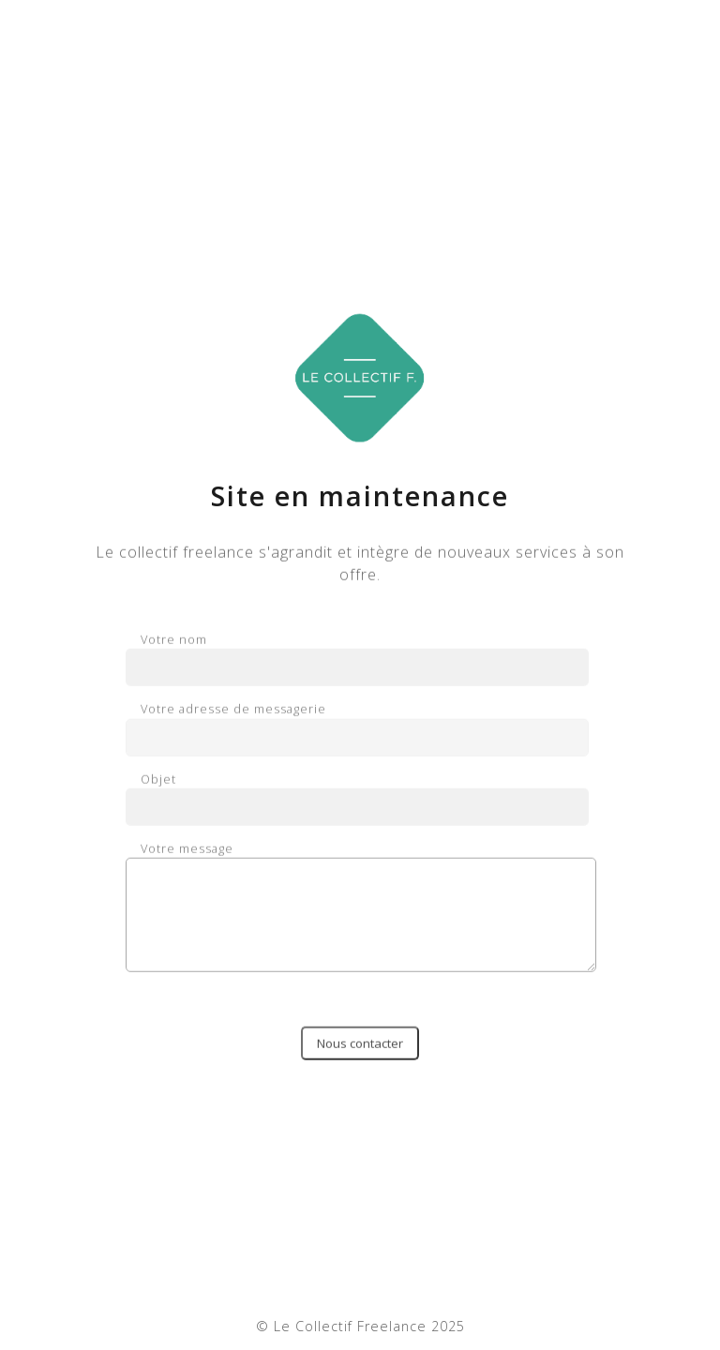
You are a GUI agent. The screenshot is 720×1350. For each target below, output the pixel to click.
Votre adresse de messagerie (357, 729)
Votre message (360, 913)
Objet (357, 798)
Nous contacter (360, 1048)
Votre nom (357, 660)
